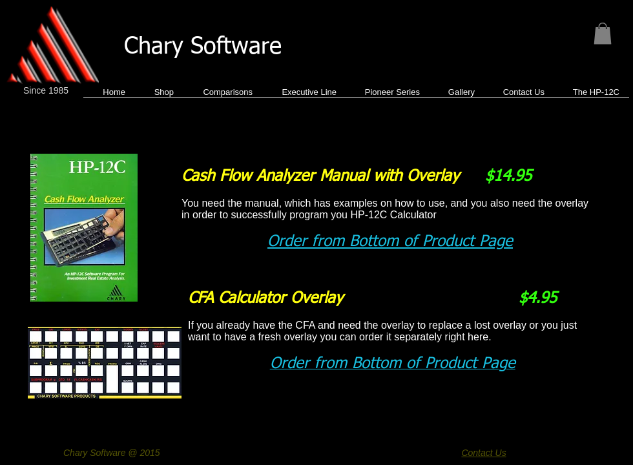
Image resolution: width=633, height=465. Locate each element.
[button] (603, 33)
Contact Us (483, 453)
